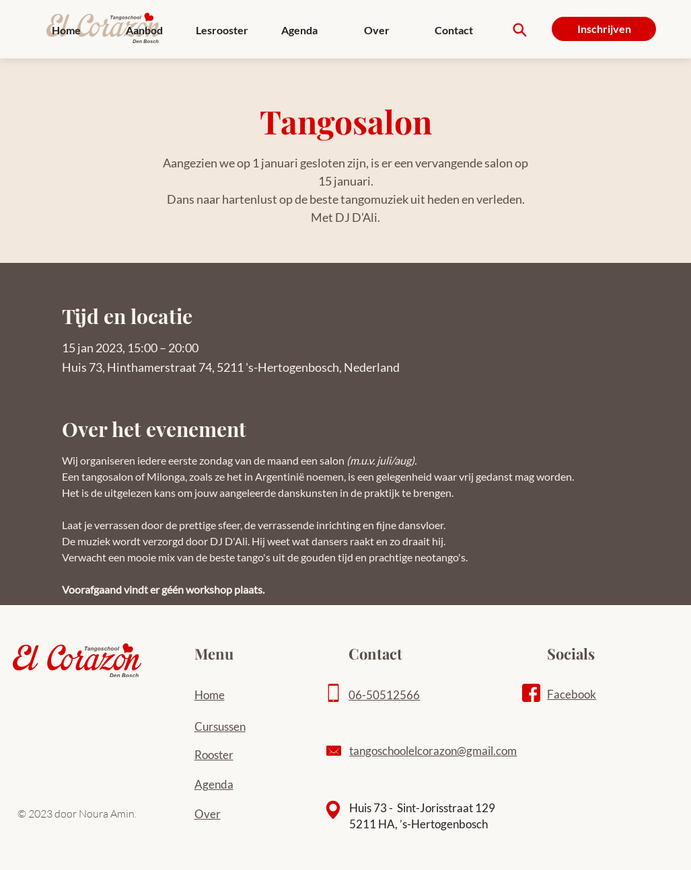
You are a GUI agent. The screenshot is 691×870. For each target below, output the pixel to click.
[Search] (519, 30)
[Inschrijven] (604, 29)
